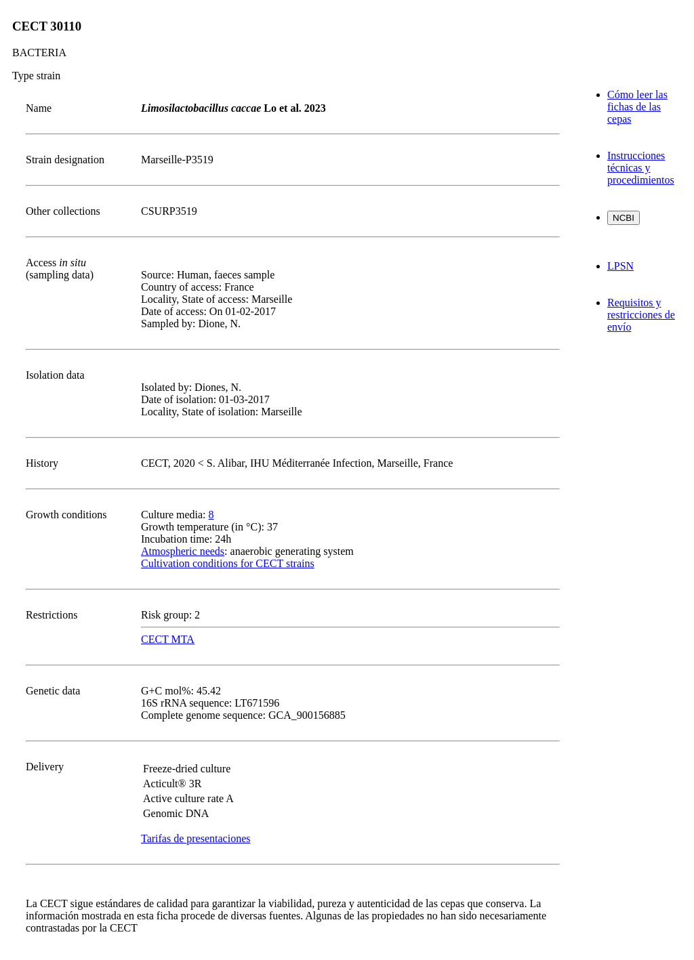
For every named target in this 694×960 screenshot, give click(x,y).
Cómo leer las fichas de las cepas (637, 107)
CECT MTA (168, 639)
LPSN (620, 266)
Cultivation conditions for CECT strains (227, 563)
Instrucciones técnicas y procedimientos (640, 168)
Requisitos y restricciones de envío (641, 315)
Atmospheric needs (182, 551)
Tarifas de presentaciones (195, 838)
